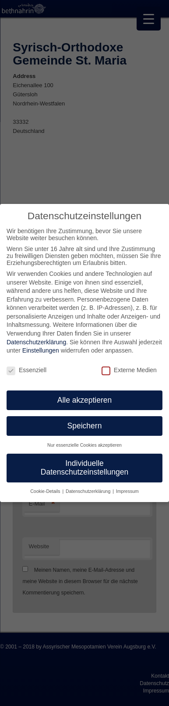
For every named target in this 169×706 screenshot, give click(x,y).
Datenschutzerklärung (36, 342)
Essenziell (26, 370)
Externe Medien (129, 370)
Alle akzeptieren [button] (84, 400)
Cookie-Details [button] (45, 491)
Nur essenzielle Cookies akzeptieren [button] (84, 445)
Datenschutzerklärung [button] (89, 491)
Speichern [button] (84, 425)
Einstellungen (40, 350)
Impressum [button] (127, 491)
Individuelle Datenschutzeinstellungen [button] (84, 467)
